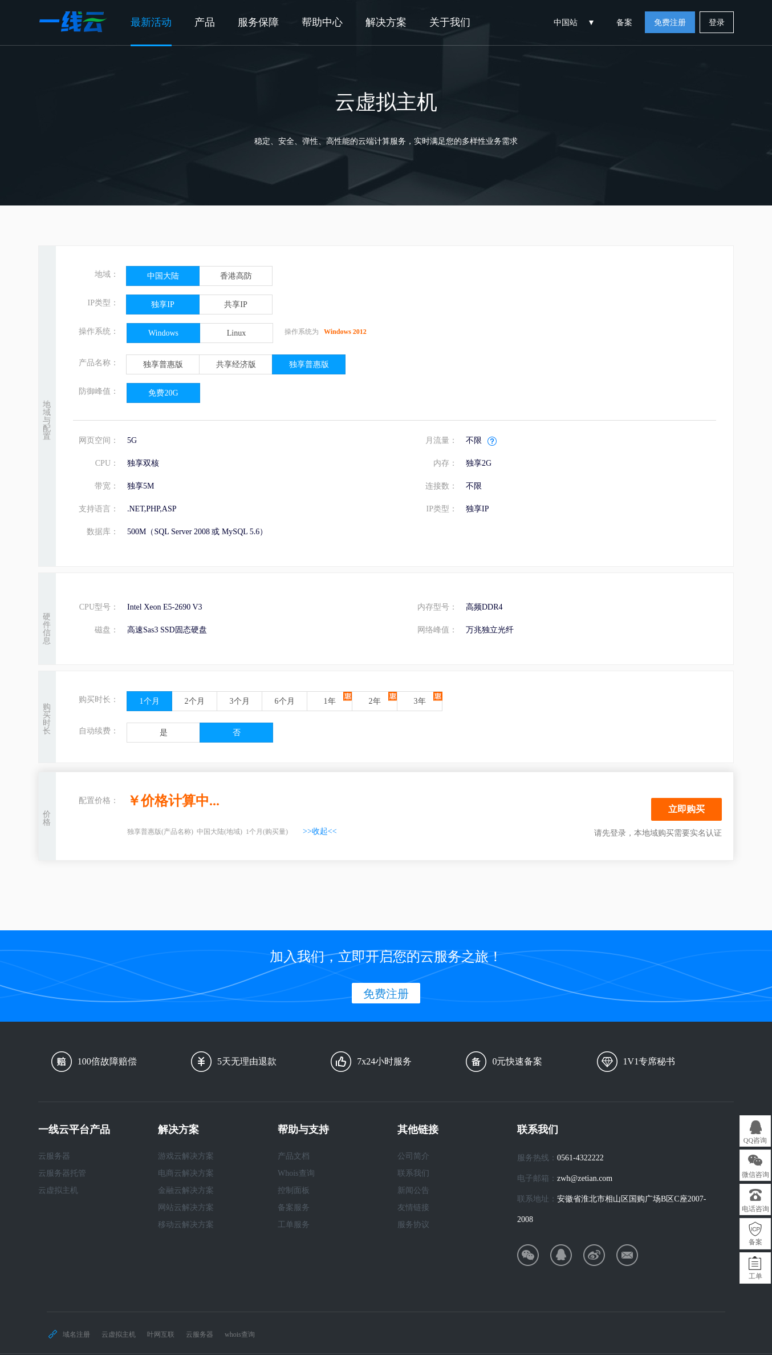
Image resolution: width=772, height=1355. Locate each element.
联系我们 (413, 1173)
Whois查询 (296, 1173)
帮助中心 (322, 22)
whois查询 (240, 1334)
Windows (163, 333)
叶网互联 (160, 1334)
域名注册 (76, 1334)
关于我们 (449, 22)
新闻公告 (413, 1190)
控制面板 (294, 1190)
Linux (236, 333)
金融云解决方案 (186, 1190)
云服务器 (54, 1156)
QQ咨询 (755, 1140)
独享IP (162, 304)
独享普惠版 (163, 364)
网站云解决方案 (186, 1207)
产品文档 (294, 1156)
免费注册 (670, 22)
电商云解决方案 (186, 1173)
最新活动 (151, 22)
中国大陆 (163, 276)
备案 (624, 22)
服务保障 (258, 22)
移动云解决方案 (186, 1224)
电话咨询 (755, 1209)
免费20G (163, 393)
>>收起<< (320, 831)
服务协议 (413, 1224)
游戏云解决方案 (186, 1156)
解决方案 (386, 22)
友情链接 (413, 1207)
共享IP (235, 304)
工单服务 (294, 1224)
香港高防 (236, 276)
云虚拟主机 (58, 1190)
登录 (717, 22)
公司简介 (413, 1156)
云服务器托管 (62, 1173)
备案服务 (294, 1207)
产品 (204, 22)
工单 (755, 1276)
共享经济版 (236, 364)
